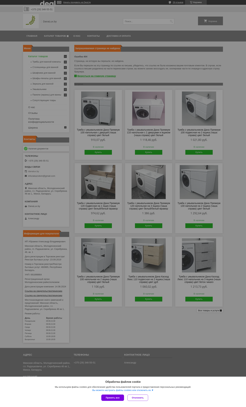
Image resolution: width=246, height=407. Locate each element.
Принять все (113, 397)
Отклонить (138, 397)
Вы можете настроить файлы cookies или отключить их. (121, 390)
